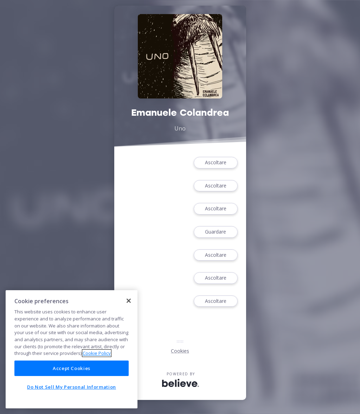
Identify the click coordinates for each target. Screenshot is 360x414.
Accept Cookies (71, 368)
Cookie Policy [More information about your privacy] (97, 353)
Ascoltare (215, 162)
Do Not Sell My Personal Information (71, 387)
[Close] (128, 300)
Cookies (180, 351)
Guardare (215, 232)
